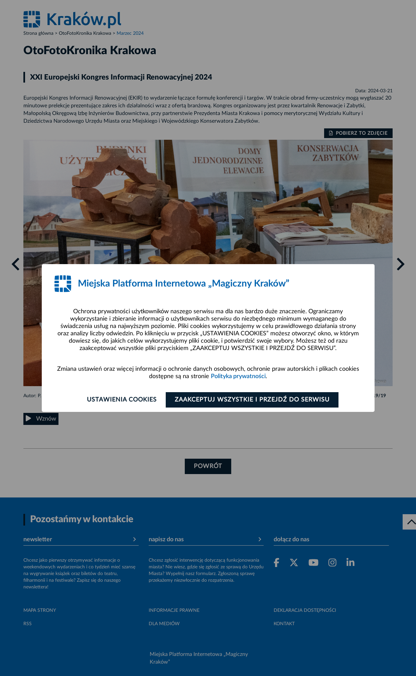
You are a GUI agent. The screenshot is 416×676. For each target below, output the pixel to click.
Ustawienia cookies (122, 400)
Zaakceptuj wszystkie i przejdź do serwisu (252, 400)
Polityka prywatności (238, 376)
